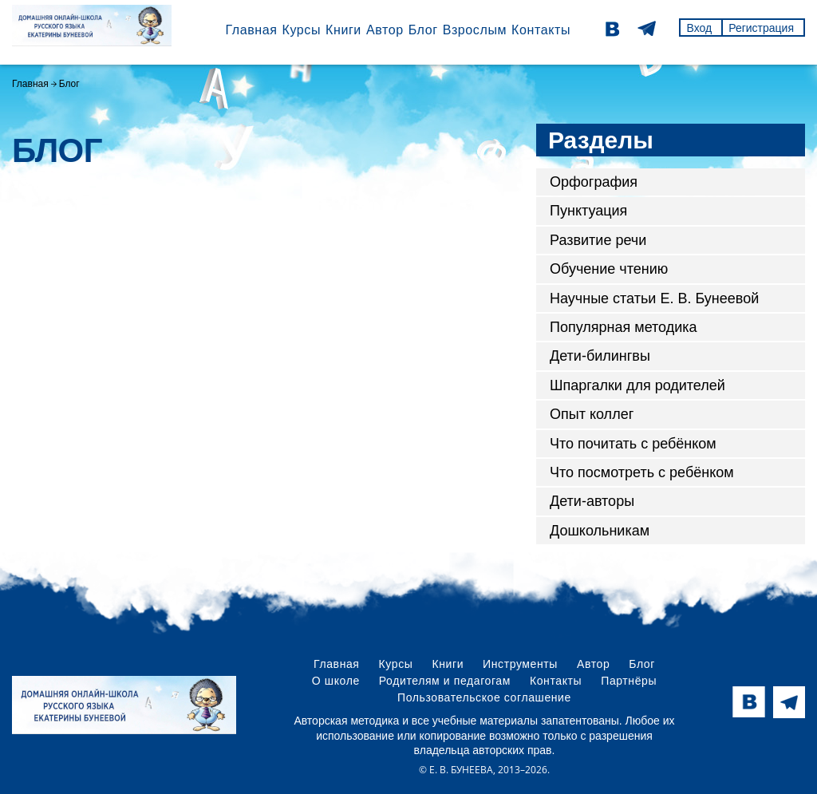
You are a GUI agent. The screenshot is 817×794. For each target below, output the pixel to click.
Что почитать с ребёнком (633, 444)
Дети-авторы (592, 501)
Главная (251, 30)
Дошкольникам (599, 531)
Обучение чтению (609, 269)
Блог (423, 30)
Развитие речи (598, 240)
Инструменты (520, 664)
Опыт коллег (591, 414)
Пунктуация (588, 211)
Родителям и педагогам (445, 680)
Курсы (301, 30)
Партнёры (629, 680)
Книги (343, 30)
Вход (699, 28)
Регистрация (761, 28)
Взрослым (475, 30)
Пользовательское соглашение (484, 697)
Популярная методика (623, 327)
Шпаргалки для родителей (637, 385)
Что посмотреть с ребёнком (642, 472)
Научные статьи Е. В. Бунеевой (654, 298)
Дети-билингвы (600, 356)
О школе (336, 680)
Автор (385, 30)
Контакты (540, 30)
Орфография (593, 182)
